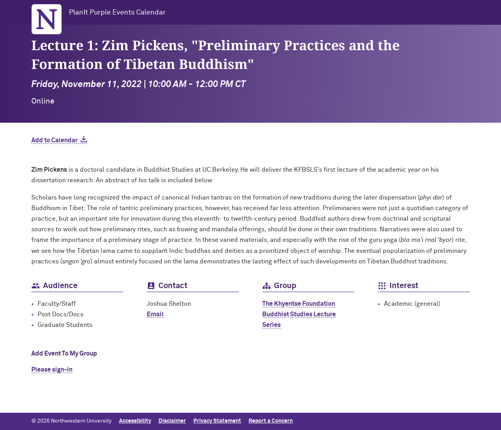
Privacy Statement (217, 421)
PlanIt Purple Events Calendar (117, 12)
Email (155, 314)
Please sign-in (51, 369)
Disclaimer (172, 421)
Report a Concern (271, 421)
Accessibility (135, 421)
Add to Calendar (54, 140)
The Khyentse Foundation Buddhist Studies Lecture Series (299, 314)
